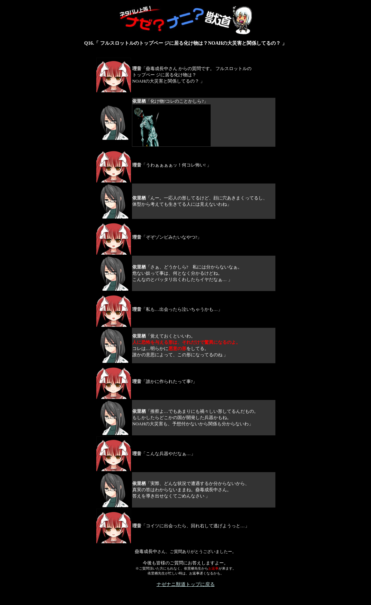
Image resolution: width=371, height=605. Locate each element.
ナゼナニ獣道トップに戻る (186, 584)
